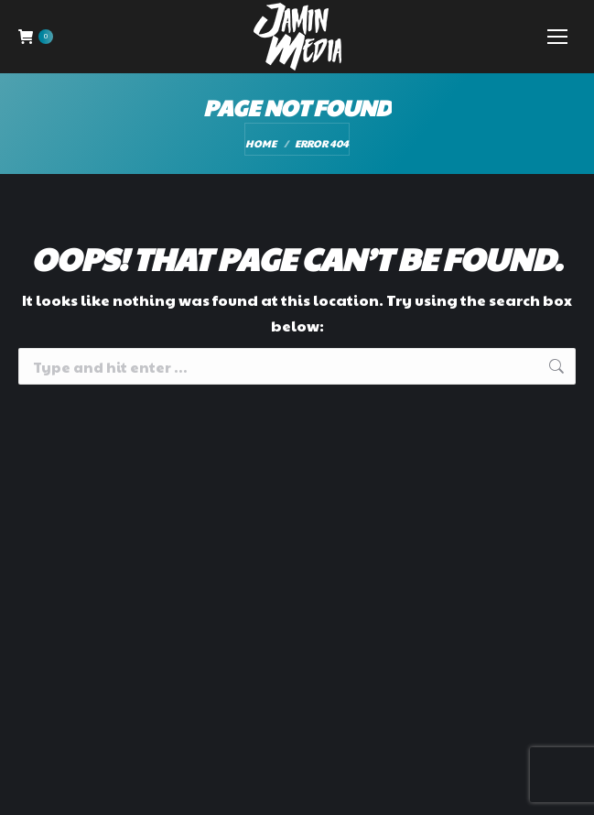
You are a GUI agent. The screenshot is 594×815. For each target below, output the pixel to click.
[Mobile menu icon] (557, 36)
